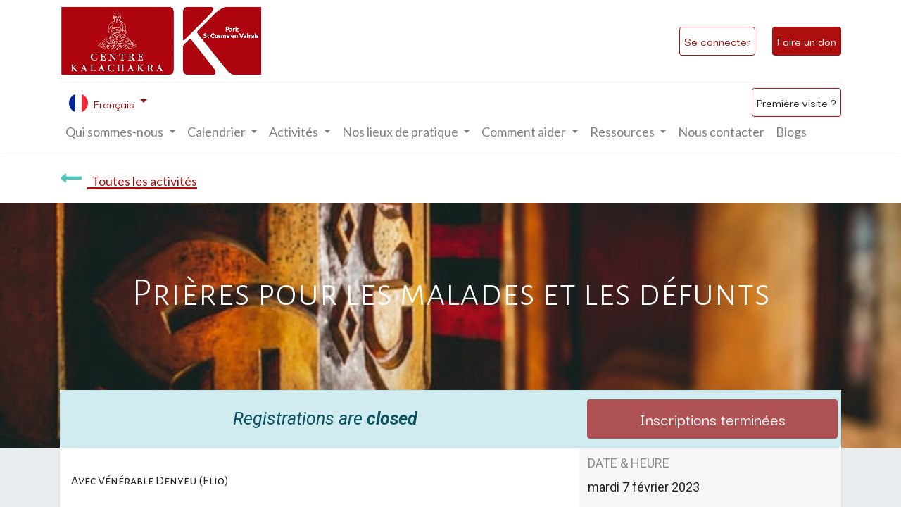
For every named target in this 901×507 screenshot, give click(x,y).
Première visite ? (796, 102)
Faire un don (806, 40)
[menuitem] (721, 132)
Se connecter (717, 40)
